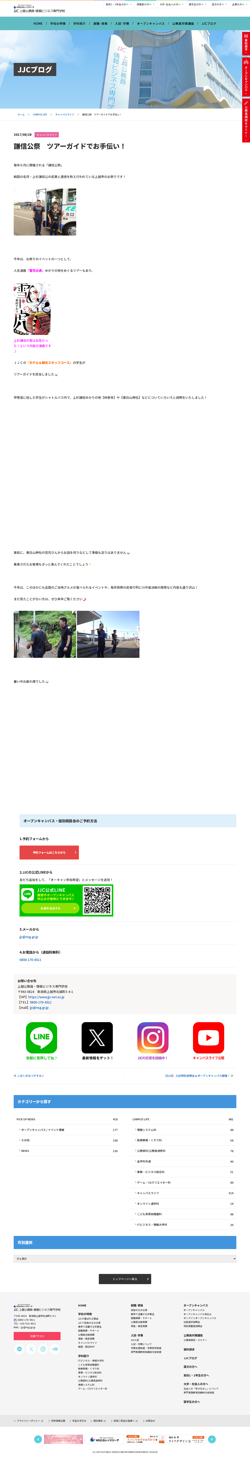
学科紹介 (79, 25)
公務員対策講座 (183, 25)
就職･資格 (100, 25)
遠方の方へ (218, 4)
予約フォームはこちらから (53, 854)
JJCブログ (209, 25)
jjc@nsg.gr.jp (29, 939)
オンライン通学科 (185, 1208)
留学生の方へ (196, 4)
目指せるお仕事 (139, 1315)
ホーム (21, 116)
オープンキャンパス (151, 25)
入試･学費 (122, 25)
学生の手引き (79, 1425)
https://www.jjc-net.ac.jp (46, 999)
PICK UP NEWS (67, 1122)
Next (212, 1444)
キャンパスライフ (64, 116)
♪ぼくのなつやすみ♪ (30, 1078)
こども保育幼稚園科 (185, 1218)
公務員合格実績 (139, 1327)
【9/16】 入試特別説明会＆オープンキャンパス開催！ (197, 1078)
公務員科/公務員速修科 (185, 1154)
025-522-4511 (28, 1328)
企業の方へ (238, 4)
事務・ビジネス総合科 (185, 1175)
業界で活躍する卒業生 (142, 1319)
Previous (38, 1444)
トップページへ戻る (125, 1284)
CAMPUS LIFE (40, 116)
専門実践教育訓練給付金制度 (146, 1357)
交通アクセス (37, 1341)
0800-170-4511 (30, 962)
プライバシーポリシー (30, 1425)
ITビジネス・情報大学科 (185, 1229)
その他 (69, 1143)
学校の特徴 (58, 25)
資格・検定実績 (139, 1331)
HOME (38, 25)
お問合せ (150, 1425)
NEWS (69, 1154)
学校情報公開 (58, 1425)
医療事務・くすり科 (185, 1143)
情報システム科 (185, 1132)
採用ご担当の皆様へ (126, 1425)
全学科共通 (185, 1165)
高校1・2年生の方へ (117, 4)
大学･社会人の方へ (170, 4)
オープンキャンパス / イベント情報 (69, 1132)
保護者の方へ (144, 4)
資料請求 (99, 1425)
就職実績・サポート (141, 1323)
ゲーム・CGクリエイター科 (185, 1186)
